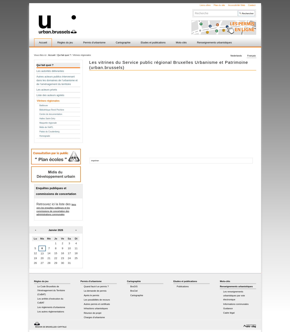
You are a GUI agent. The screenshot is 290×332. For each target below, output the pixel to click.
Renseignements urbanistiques (214, 42)
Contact (251, 5)
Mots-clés (181, 42)
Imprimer (95, 160)
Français (251, 56)
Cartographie (123, 42)
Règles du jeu (65, 42)
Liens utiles (205, 5)
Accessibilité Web (236, 5)
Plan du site (219, 5)
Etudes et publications (153, 42)
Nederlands (236, 56)
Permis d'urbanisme (94, 42)
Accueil (43, 42)
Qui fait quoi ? (64, 55)
